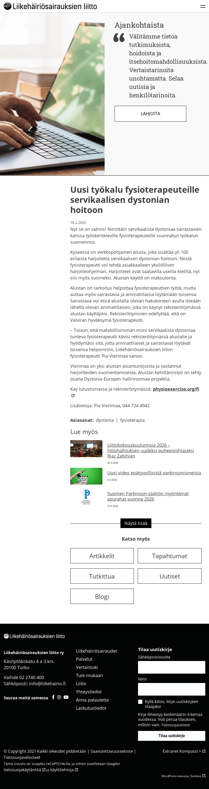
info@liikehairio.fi (47, 683)
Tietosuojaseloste (175, 725)
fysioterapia (132, 420)
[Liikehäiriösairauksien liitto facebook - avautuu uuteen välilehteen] (53, 697)
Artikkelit (102, 556)
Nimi (142, 679)
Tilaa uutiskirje (172, 735)
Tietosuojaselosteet (22, 757)
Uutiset (170, 576)
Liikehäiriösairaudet (96, 651)
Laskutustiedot (91, 708)
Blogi (102, 596)
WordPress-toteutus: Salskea (181, 776)
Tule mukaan (89, 675)
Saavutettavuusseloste (112, 751)
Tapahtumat (169, 556)
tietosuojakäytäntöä (22, 769)
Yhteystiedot (89, 692)
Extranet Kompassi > (182, 751)
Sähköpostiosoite (154, 657)
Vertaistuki (87, 667)
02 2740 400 (31, 677)
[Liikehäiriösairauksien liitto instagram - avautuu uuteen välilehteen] (59, 697)
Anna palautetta (92, 700)
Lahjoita (150, 113)
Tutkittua (102, 576)
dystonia (105, 420)
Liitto (81, 683)
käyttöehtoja (62, 769)
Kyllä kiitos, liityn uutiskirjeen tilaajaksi (171, 704)
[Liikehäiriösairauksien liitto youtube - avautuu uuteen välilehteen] (66, 697)
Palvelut (84, 659)
